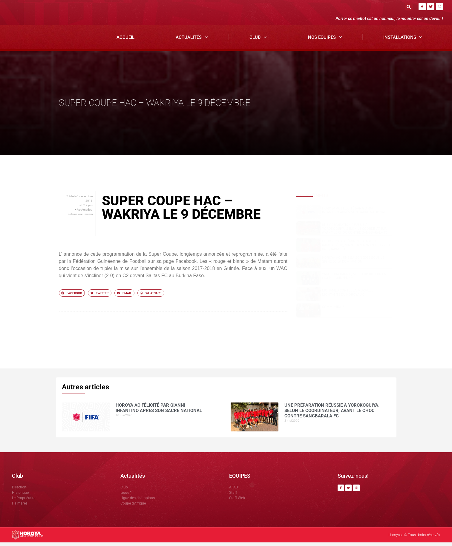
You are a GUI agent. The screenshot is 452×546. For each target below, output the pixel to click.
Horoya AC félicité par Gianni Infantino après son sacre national (354, 214)
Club (258, 41)
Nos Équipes (325, 41)
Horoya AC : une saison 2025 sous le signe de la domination (353, 263)
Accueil (125, 41)
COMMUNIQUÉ (333, 311)
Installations (402, 41)
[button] (409, 6)
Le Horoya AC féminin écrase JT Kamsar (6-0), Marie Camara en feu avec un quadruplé (356, 249)
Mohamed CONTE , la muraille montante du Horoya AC (347, 296)
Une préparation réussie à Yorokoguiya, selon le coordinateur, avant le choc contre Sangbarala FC (355, 232)
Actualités (192, 41)
